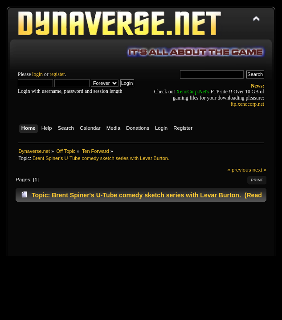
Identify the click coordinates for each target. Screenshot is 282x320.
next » (259, 169)
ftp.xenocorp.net (247, 104)
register (57, 74)
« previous (239, 169)
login (37, 74)
